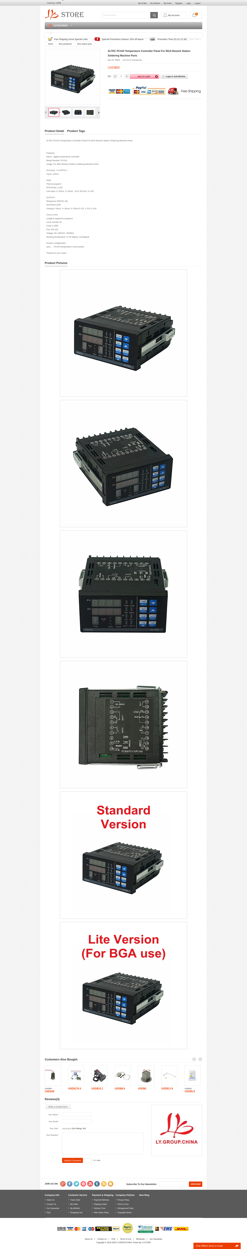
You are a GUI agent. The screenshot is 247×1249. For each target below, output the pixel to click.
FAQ (136, 32)
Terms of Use (123, 1204)
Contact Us (152, 32)
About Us (50, 1200)
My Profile (142, 3)
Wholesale (140, 1239)
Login (188, 3)
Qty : (110, 76)
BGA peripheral (65, 44)
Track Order (120, 32)
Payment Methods (101, 1200)
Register (178, 3)
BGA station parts (84, 44)
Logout (197, 3)
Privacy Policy (123, 1200)
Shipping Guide (100, 1204)
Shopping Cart (186, 32)
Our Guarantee (53, 1208)
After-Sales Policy (101, 1212)
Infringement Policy (126, 1208)
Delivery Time (99, 1208)
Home (61, 32)
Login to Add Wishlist (175, 76)
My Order (168, 3)
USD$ (58, 3)
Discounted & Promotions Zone (89, 32)
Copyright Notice (125, 1212)
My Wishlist (155, 3)
